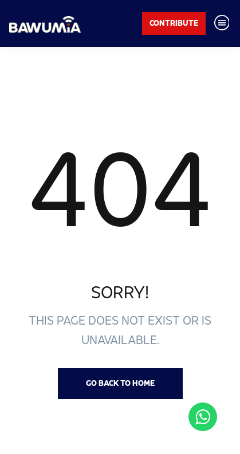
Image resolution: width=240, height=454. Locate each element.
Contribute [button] (173, 22)
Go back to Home (120, 383)
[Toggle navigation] (222, 23)
